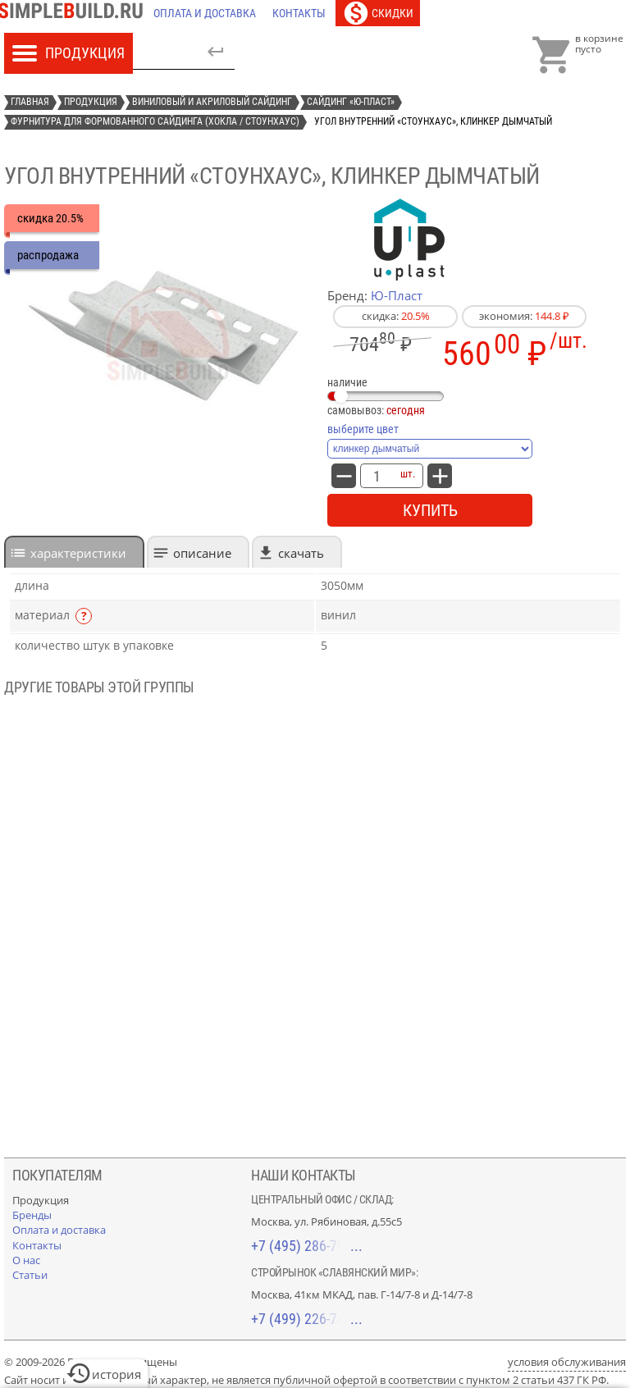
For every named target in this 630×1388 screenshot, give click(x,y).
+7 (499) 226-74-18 (307, 1318)
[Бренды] (32, 1215)
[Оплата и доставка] (204, 13)
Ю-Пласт (396, 295)
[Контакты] (299, 13)
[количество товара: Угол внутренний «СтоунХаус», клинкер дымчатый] (376, 475)
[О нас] (26, 1260)
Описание (202, 553)
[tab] (74, 552)
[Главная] (75, 13)
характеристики (78, 553)
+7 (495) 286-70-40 (307, 1245)
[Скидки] (378, 13)
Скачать (301, 553)
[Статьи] (30, 1274)
